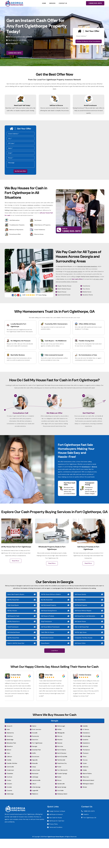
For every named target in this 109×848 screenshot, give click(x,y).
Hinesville (35, 772)
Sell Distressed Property (48, 614)
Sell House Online (80, 652)
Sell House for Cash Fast (56, 830)
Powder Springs (62, 783)
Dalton (34, 735)
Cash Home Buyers (13, 614)
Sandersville (61, 793)
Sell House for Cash (13, 625)
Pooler (59, 776)
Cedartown (10, 779)
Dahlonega (10, 803)
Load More (54, 660)
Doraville (34, 742)
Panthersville (61, 769)
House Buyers (45, 652)
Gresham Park (36, 759)
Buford (9, 759)
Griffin (34, 762)
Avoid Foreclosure (88, 107)
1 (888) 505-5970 (95, 3)
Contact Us (63, 3)
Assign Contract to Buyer (57, 820)
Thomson (85, 762)
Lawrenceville (36, 789)
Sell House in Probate (47, 625)
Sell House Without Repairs (83, 620)
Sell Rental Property (81, 614)
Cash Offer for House (47, 641)
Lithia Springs (36, 796)
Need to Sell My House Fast (15, 652)
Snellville (85, 735)
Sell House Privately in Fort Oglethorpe (91, 556)
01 (15, 400)
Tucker (85, 772)
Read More (18, 572)
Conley (9, 789)
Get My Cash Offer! (20, 175)
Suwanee (85, 749)
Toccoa (85, 769)
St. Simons (86, 739)
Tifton (84, 766)
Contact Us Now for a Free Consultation (88, 41)
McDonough (61, 735)
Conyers (9, 793)
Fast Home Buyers (80, 609)
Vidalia (85, 779)
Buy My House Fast (47, 609)
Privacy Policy (53, 833)
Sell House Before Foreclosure (50, 636)
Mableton (35, 803)
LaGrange (35, 786)
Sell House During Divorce (49, 620)
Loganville (35, 800)
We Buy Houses (12, 620)
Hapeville (35, 769)
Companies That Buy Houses (83, 647)
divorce (94, 476)
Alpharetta (10, 742)
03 (84, 400)
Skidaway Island (62, 803)
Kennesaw (35, 783)
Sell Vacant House (80, 631)
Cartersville (10, 776)
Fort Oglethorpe (37, 752)
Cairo (8, 762)
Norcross (60, 756)
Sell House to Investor (56, 824)
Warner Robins (87, 783)
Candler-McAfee (12, 772)
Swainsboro (86, 752)
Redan (59, 786)
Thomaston (86, 759)
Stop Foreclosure (46, 631)
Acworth (9, 735)
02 (49, 400)
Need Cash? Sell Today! (20, 107)
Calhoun (9, 766)
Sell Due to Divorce (54, 107)
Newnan (59, 752)
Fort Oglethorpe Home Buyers (54, 846)
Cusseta (9, 800)
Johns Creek (36, 779)
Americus (10, 745)
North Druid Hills (62, 766)
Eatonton (35, 749)
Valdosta (85, 776)
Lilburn (34, 793)
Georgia (34, 756)
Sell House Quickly (80, 603)
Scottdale (60, 800)
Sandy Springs (61, 796)
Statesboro (86, 742)
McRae (59, 739)
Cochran (9, 786)
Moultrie (59, 749)
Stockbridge (86, 745)
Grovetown (35, 766)
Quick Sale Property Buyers (15, 603)
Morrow (59, 745)
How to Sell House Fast (82, 636)
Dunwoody (35, 745)
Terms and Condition (55, 836)
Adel (8, 739)
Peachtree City (62, 772)
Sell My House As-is (13, 631)
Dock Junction (36, 739)
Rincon (59, 789)
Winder (85, 796)
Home (44, 3)
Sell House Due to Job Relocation (85, 625)
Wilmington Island (88, 793)
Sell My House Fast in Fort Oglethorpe (18, 556)
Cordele (9, 796)
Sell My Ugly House (80, 641)
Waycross (86, 786)
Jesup (34, 776)
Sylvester (85, 756)
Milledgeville (61, 742)
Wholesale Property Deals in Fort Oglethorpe (54, 556)
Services (52, 3)
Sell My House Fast (13, 609)
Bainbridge (10, 749)
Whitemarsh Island (88, 789)
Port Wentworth (62, 779)
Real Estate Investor (47, 647)
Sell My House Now (13, 647)
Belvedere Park (11, 752)
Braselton (10, 756)
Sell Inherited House (13, 641)
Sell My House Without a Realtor (51, 603)
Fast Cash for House (55, 827)
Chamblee (10, 783)
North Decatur (61, 762)
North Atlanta (61, 759)
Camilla (9, 769)
